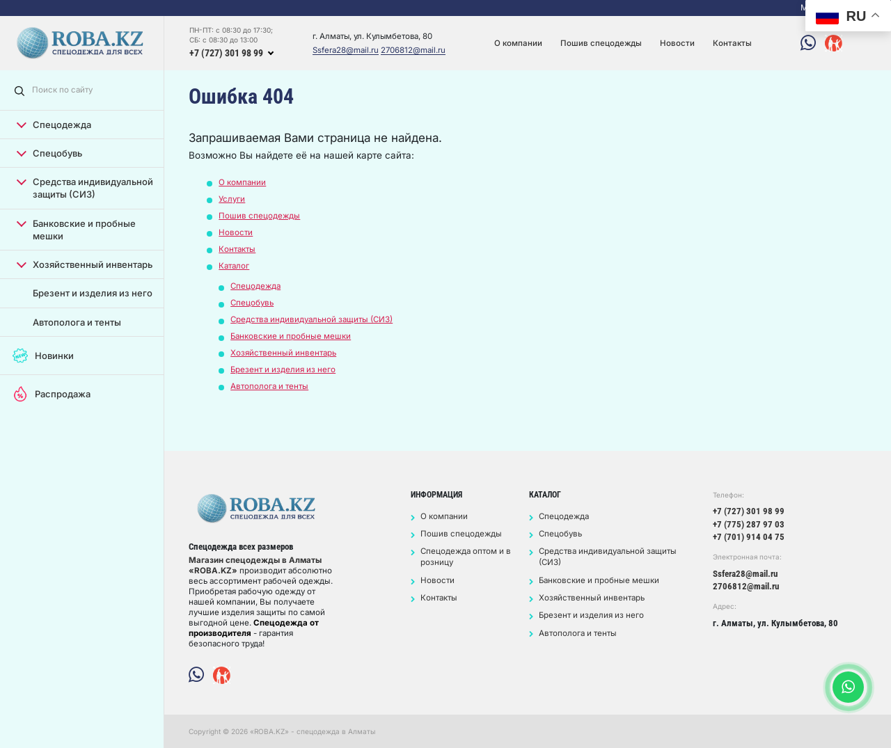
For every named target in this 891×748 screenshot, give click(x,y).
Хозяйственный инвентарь (84, 264)
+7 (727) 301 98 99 (226, 52)
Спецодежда (54, 124)
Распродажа (51, 393)
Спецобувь (49, 153)
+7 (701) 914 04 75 (748, 537)
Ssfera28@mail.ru (346, 51)
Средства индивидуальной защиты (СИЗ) (85, 187)
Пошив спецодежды (601, 43)
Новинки (43, 355)
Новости (677, 43)
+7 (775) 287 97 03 (748, 524)
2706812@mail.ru (413, 51)
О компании (518, 43)
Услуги (232, 199)
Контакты (732, 43)
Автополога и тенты (77, 322)
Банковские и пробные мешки (76, 229)
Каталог (234, 266)
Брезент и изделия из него (92, 293)
